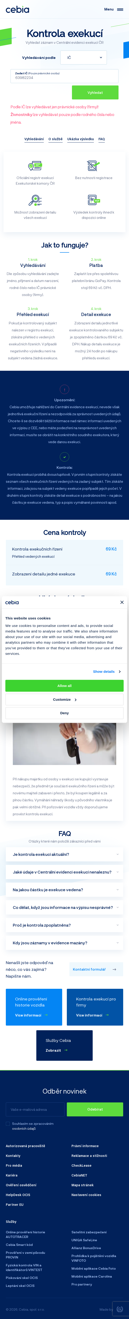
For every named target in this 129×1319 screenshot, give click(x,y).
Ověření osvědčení (21, 1185)
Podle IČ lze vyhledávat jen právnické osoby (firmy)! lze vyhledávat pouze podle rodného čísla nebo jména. (62, 114)
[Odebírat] (95, 1109)
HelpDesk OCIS (18, 1194)
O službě (55, 138)
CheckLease (81, 1165)
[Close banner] (122, 602)
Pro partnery (81, 1284)
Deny (64, 713)
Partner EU (15, 1204)
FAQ (101, 138)
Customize (64, 699)
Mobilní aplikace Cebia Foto (93, 1268)
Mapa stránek (82, 1185)
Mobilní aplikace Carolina (91, 1276)
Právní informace (85, 1145)
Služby (11, 1221)
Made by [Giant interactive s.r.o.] (111, 1309)
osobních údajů (24, 1128)
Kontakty (13, 1155)
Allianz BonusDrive (86, 1248)
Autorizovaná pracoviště (25, 1145)
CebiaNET (79, 1175)
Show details (104, 672)
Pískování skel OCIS (22, 1278)
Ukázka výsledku (80, 138)
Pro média (14, 1165)
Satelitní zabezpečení (89, 1232)
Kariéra (11, 1175)
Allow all (65, 686)
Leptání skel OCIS (20, 1286)
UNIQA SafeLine (84, 1240)
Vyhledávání (34, 138)
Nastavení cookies (86, 1194)
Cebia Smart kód (19, 1245)
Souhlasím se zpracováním (33, 1123)
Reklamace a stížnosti (89, 1155)
